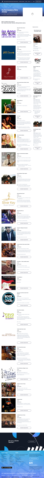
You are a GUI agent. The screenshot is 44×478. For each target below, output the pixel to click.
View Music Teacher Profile (24, 42)
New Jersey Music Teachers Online (26, 477)
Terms (16, 460)
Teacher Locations (21, 1)
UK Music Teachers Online (35, 476)
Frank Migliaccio (19, 277)
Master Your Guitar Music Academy (22, 153)
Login (34, 1)
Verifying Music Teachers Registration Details (21, 454)
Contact (26, 1)
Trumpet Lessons (12, 463)
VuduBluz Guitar (19, 399)
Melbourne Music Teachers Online (6, 476)
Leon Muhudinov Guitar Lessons (22, 173)
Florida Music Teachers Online (26, 476)
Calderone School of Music (21, 383)
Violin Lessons (12, 464)
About (29, 1)
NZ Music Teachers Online (15, 476)
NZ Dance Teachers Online (15, 477)
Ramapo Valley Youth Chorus (36, 67)
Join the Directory (31, 441)
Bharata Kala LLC (19, 100)
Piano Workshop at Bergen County (22, 368)
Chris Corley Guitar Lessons (21, 347)
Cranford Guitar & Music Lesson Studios (23, 244)
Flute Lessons (11, 454)
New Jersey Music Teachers (6, 1)
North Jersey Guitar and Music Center (23, 82)
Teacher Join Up (38, 1)
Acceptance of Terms (18, 459)
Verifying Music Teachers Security (20, 455)
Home (2, 14)
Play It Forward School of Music (22, 66)
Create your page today (34, 458)
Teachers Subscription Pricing (19, 461)
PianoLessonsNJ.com (20, 210)
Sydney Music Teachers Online (6, 477)
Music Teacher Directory (15, 1)
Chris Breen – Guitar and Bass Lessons (23, 261)
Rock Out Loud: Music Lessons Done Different (22, 293)
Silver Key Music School (20, 193)
